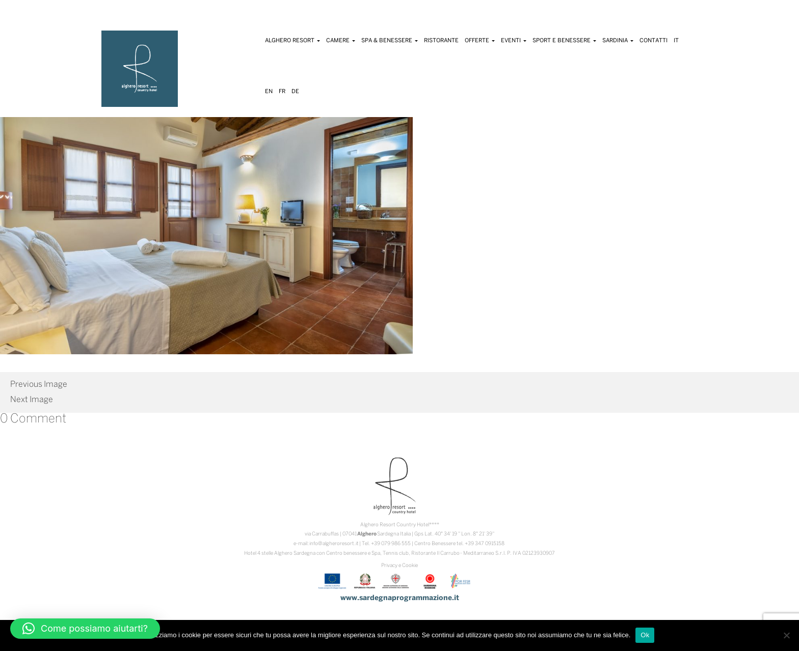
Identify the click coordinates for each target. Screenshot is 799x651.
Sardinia (617, 40)
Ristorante (441, 40)
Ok (645, 635)
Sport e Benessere (564, 40)
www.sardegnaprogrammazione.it (399, 598)
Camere (340, 40)
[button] (85, 628)
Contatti (654, 40)
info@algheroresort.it (334, 544)
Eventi (513, 40)
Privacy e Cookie (399, 565)
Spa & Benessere (389, 40)
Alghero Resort (292, 40)
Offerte (480, 40)
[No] (786, 635)
